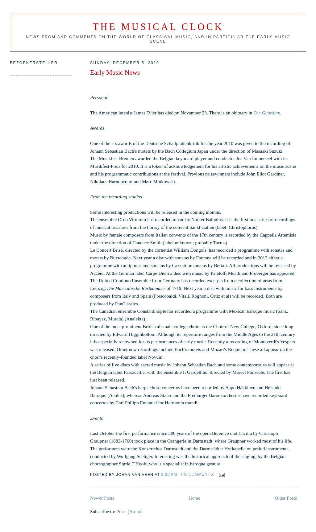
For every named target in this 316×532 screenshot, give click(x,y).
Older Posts (286, 498)
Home (194, 498)
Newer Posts (102, 498)
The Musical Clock (158, 26)
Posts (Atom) (129, 511)
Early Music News (115, 72)
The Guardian (266, 112)
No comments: (198, 474)
